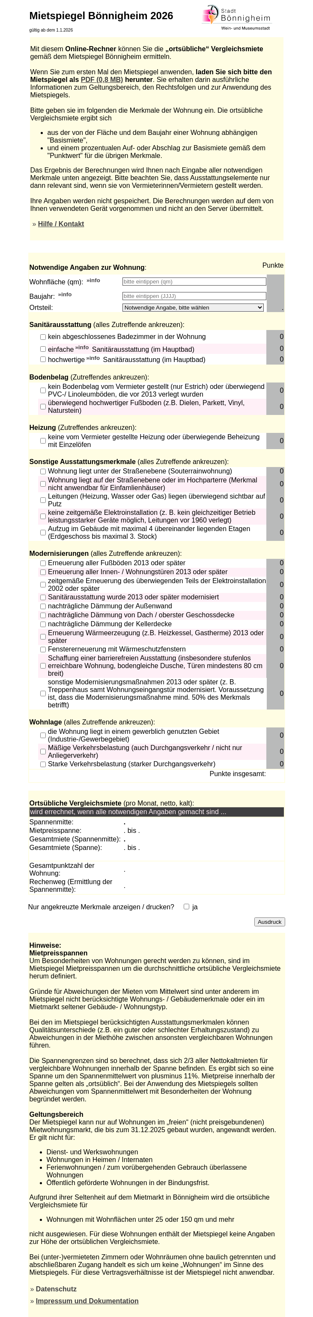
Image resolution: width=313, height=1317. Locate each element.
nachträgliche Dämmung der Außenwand (110, 606)
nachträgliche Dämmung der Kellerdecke (110, 624)
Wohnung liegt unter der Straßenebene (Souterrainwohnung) (140, 471)
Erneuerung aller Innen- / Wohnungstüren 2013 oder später (138, 571)
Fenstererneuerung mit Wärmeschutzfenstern (117, 649)
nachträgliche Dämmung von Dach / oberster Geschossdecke (141, 615)
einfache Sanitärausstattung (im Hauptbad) (121, 349)
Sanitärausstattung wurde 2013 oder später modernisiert (133, 597)
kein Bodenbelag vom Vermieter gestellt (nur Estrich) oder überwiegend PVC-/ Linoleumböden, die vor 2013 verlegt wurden (156, 390)
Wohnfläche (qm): (56, 282)
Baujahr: (42, 296)
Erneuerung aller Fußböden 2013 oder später (116, 563)
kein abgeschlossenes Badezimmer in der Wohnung (127, 336)
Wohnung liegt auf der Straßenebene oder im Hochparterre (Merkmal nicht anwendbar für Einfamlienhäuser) (152, 483)
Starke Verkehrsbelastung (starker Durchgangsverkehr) (131, 764)
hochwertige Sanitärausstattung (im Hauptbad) (127, 360)
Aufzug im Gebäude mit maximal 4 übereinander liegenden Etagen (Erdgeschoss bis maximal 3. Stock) (149, 532)
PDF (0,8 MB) (102, 79)
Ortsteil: (41, 307)
